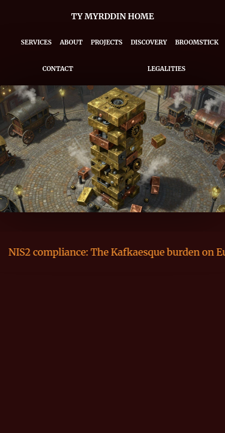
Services (36, 42)
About (71, 42)
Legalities (166, 69)
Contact (58, 69)
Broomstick (197, 42)
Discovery (149, 42)
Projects (106, 42)
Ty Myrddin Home (112, 16)
